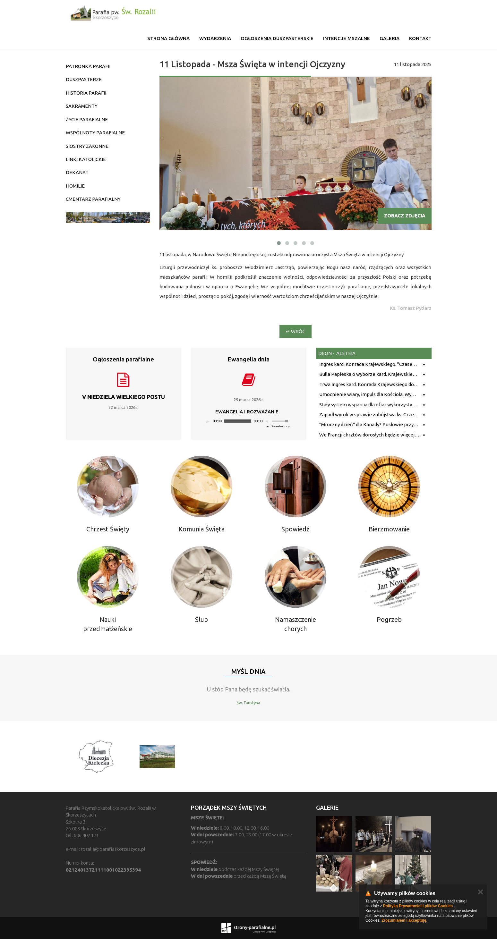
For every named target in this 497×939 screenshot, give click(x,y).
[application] (247, 421)
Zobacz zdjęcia (404, 215)
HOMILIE (75, 186)
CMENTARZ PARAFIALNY (93, 199)
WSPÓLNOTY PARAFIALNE (95, 132)
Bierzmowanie (389, 529)
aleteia (345, 353)
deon (325, 353)
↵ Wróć (295, 331)
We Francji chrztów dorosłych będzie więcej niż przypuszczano (369, 434)
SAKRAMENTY (82, 106)
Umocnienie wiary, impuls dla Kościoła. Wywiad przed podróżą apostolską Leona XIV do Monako (369, 394)
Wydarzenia (215, 38)
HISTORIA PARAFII (86, 93)
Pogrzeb (389, 619)
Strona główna (168, 38)
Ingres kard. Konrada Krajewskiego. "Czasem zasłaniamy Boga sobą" (369, 364)
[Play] (207, 421)
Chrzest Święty (107, 529)
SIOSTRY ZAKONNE (87, 146)
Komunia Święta (201, 529)
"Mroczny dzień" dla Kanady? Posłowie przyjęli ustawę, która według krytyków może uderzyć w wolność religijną (369, 424)
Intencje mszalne (346, 38)
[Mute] (267, 421)
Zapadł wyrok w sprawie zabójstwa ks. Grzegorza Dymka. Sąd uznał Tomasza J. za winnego (369, 414)
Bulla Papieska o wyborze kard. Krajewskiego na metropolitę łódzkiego (369, 374)
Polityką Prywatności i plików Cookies (418, 906)
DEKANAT (77, 172)
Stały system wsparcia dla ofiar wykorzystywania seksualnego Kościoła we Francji (369, 404)
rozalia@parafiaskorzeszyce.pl (113, 849)
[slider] (237, 421)
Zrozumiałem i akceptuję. (404, 920)
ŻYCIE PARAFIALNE (87, 119)
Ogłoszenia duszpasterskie (277, 38)
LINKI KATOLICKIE (86, 159)
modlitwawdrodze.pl (278, 426)
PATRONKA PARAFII (88, 66)
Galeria (389, 38)
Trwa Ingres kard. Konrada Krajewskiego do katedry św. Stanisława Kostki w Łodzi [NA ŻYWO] (369, 384)
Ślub (201, 619)
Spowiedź (295, 529)
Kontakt (420, 38)
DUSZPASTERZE (84, 79)
